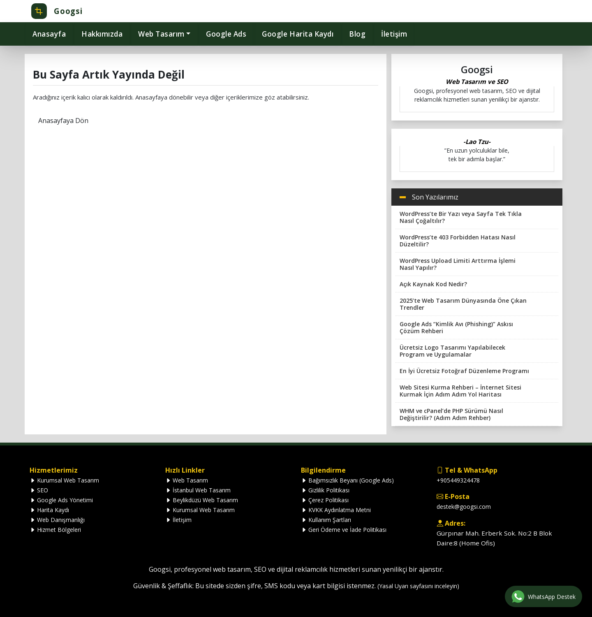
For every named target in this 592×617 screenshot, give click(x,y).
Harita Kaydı (49, 510)
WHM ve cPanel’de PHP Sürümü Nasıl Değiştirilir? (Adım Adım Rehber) (451, 414)
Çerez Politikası (325, 500)
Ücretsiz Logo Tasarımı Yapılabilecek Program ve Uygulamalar (452, 350)
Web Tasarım (186, 480)
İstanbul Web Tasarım (198, 490)
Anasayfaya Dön (63, 120)
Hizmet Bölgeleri (55, 529)
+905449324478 (458, 480)
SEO (39, 490)
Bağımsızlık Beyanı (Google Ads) (347, 480)
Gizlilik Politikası (325, 490)
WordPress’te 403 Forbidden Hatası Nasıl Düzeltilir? (458, 240)
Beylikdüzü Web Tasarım (201, 500)
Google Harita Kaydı (297, 34)
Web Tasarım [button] (161, 34)
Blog (357, 34)
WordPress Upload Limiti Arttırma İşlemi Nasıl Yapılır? (458, 264)
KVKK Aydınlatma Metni (336, 510)
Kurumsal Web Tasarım (64, 480)
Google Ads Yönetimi (61, 500)
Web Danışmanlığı (57, 520)
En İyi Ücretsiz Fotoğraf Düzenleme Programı (464, 371)
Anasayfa (49, 34)
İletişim (394, 34)
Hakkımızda (102, 34)
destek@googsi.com (464, 506)
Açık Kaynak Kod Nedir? (433, 284)
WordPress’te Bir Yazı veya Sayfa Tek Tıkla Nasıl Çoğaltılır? (461, 217)
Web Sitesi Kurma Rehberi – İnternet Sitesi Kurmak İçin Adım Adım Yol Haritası (460, 390)
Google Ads (226, 34)
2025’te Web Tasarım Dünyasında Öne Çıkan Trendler (463, 304)
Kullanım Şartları (326, 520)
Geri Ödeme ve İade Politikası (343, 529)
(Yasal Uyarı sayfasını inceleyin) (418, 586)
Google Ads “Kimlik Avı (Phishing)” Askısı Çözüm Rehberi (456, 327)
